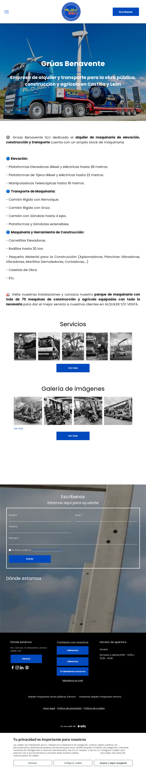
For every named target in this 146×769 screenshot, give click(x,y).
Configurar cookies (73, 763)
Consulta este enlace (90, 752)
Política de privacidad (69, 708)
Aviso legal (49, 708)
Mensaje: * (14, 538)
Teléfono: (13, 526)
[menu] (6, 12)
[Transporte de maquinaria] (28, 411)
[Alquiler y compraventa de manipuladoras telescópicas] (58, 411)
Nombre (13, 515)
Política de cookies (94, 708)
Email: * (79, 515)
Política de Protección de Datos (47, 550)
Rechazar (32, 763)
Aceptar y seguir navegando (113, 763)
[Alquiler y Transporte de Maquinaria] (118, 411)
